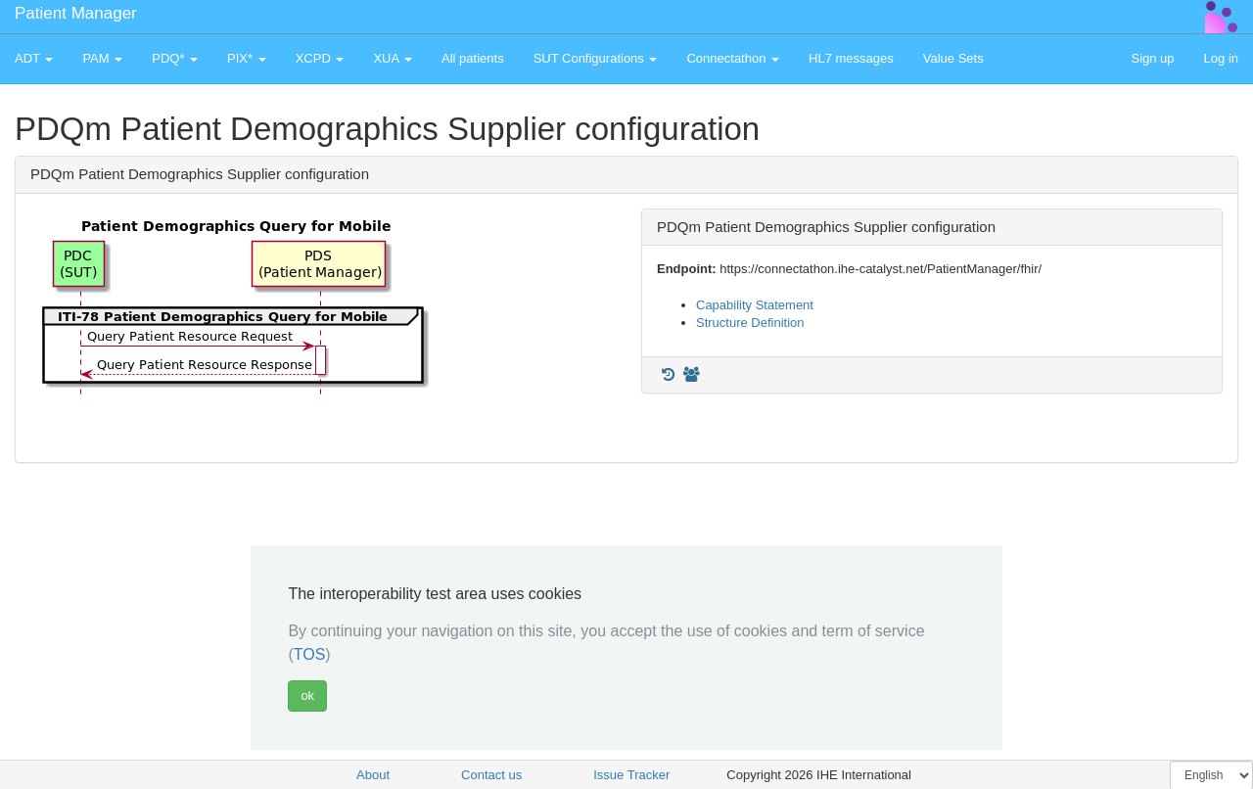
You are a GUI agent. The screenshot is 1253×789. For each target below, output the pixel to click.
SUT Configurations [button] (596, 58)
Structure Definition (750, 322)
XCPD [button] (320, 58)
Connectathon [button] (732, 58)
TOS (310, 654)
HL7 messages (851, 58)
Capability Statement (754, 305)
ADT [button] (34, 58)
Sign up (1152, 58)
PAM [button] (102, 58)
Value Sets (953, 58)
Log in (1221, 58)
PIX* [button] (246, 58)
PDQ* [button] (175, 58)
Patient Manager (76, 13)
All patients (472, 58)
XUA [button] (392, 58)
